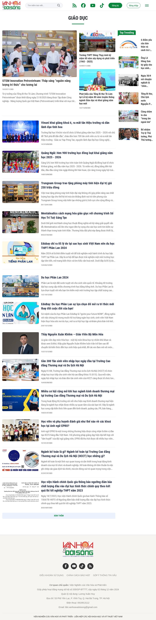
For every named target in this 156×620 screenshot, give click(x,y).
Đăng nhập (133, 5)
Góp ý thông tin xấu (105, 575)
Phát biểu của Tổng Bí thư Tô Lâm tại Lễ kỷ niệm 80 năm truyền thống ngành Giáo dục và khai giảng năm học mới (96, 98)
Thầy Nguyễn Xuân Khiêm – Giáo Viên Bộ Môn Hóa (72, 334)
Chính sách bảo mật (78, 575)
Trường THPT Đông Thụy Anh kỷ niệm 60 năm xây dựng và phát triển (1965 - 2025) (97, 58)
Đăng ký (115, 5)
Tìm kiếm (58, 5)
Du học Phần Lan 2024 (54, 277)
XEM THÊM (59, 515)
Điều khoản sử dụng (52, 575)
